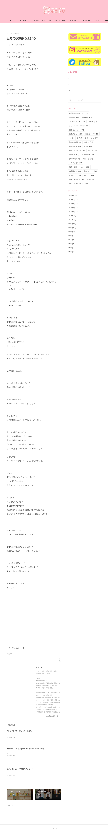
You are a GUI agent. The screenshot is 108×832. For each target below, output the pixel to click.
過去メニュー (75, 134)
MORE (84, 20)
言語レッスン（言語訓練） (77, 90)
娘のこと (89, 175)
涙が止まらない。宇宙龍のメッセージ (20, 769)
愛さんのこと (90, 171)
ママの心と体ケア (77, 121)
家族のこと (75, 175)
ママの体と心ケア (50, 20)
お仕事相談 (74, 159)
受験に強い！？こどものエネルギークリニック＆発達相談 (27, 749)
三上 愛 (39, 667)
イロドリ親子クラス (75, 84)
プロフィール (33, 20)
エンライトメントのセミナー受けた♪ (19, 731)
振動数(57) (9, 654)
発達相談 (74, 117)
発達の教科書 (75, 142)
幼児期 (92, 150)
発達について (91, 134)
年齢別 (88, 142)
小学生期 (74, 155)
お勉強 (91, 179)
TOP (21, 20)
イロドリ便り (75, 163)
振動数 (92, 121)
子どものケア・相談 (69, 20)
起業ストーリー (76, 179)
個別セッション (76, 130)
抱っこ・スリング (77, 150)
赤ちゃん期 (75, 146)
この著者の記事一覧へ (53, 716)
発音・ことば (91, 138)
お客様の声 (75, 171)
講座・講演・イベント (79, 167)
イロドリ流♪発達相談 (75, 78)
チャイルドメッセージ (78, 126)
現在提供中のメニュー (78, 113)
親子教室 (87, 117)
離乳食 (88, 146)
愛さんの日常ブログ (78, 183)
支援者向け (88, 155)
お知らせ (88, 159)
